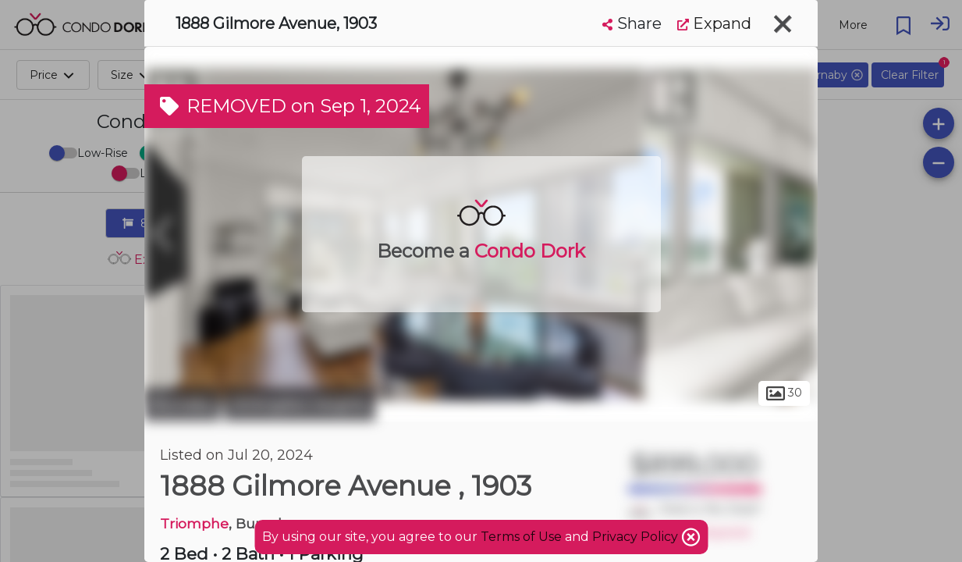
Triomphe (194, 523)
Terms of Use (521, 536)
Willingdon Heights (299, 404)
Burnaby (182, 404)
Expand (714, 23)
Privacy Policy (636, 536)
